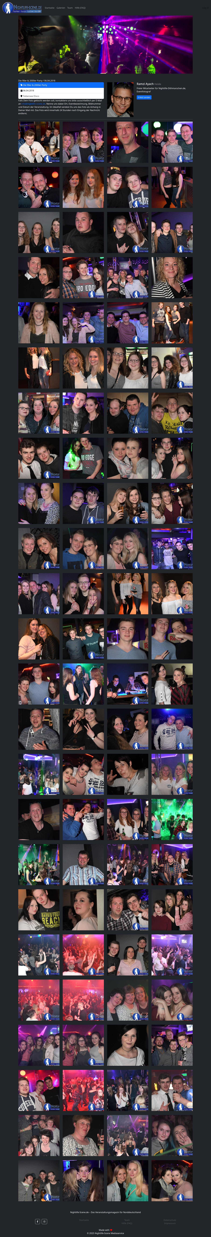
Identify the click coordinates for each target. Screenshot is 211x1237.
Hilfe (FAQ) (80, 7)
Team (70, 7)
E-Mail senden (144, 97)
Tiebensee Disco (30, 96)
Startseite (49, 7)
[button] (37, 1221)
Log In (206, 7)
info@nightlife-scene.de (33, 103)
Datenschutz (170, 1220)
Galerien (61, 7)
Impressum (170, 1223)
